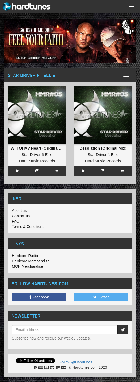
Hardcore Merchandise (31, 261)
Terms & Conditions (28, 226)
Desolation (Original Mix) (102, 148)
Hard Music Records (37, 161)
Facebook (39, 297)
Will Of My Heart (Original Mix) (39, 148)
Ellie (48, 154)
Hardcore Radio (25, 256)
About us (19, 211)
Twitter (101, 297)
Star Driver (31, 154)
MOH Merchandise (27, 266)
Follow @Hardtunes (76, 362)
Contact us (21, 216)
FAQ (15, 221)
